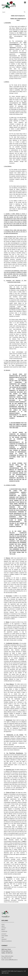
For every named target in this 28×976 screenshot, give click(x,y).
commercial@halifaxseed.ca (11, 959)
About (3, 926)
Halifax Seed (9, 5)
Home (2, 924)
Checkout (3, 939)
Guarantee (4, 931)
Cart (2, 937)
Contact (3, 928)
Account (3, 934)
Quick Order (4, 935)
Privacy (3, 929)
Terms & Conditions (6, 941)
